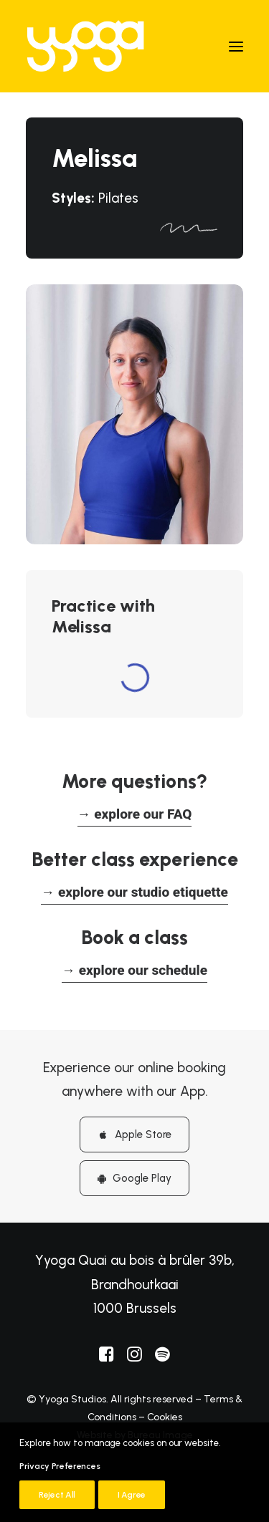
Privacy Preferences (59, 1466)
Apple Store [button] (134, 1134)
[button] (236, 46)
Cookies (164, 1417)
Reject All (57, 1495)
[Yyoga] (85, 46)
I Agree (132, 1495)
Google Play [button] (134, 1178)
